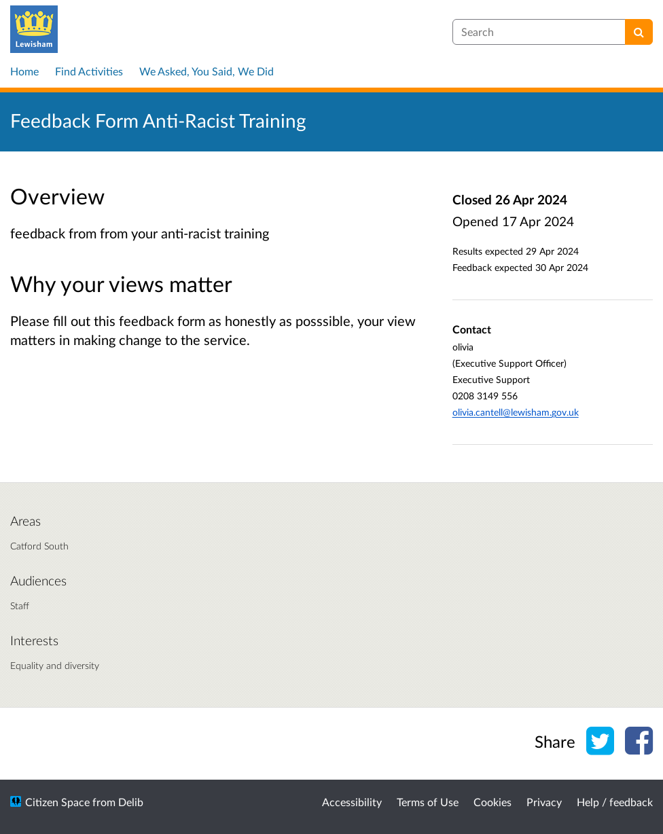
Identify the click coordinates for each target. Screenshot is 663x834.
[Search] (639, 32)
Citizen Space (57, 801)
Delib (130, 801)
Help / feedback (615, 801)
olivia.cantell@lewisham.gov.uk (515, 412)
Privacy (544, 801)
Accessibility (352, 801)
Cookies (492, 801)
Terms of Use (428, 801)
